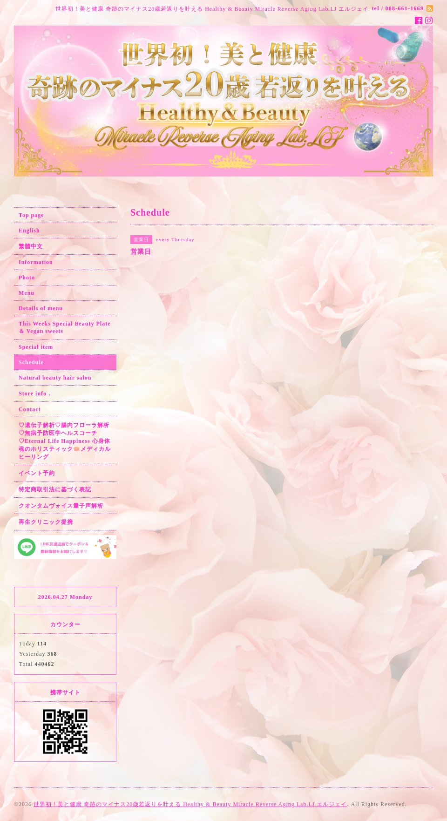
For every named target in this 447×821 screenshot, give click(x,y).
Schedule (31, 362)
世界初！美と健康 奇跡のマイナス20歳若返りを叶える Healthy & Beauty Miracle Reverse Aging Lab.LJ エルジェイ (190, 804)
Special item (36, 347)
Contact (30, 409)
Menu (26, 293)
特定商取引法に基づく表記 (55, 489)
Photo (27, 277)
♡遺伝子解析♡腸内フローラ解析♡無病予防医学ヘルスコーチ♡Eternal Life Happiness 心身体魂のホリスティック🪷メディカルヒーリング (65, 441)
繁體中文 (31, 246)
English (29, 230)
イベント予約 (37, 473)
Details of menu (41, 308)
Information (36, 262)
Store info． (36, 393)
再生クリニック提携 (46, 522)
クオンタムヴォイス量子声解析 (61, 505)
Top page (31, 215)
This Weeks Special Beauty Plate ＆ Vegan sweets (64, 327)
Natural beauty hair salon (55, 377)
